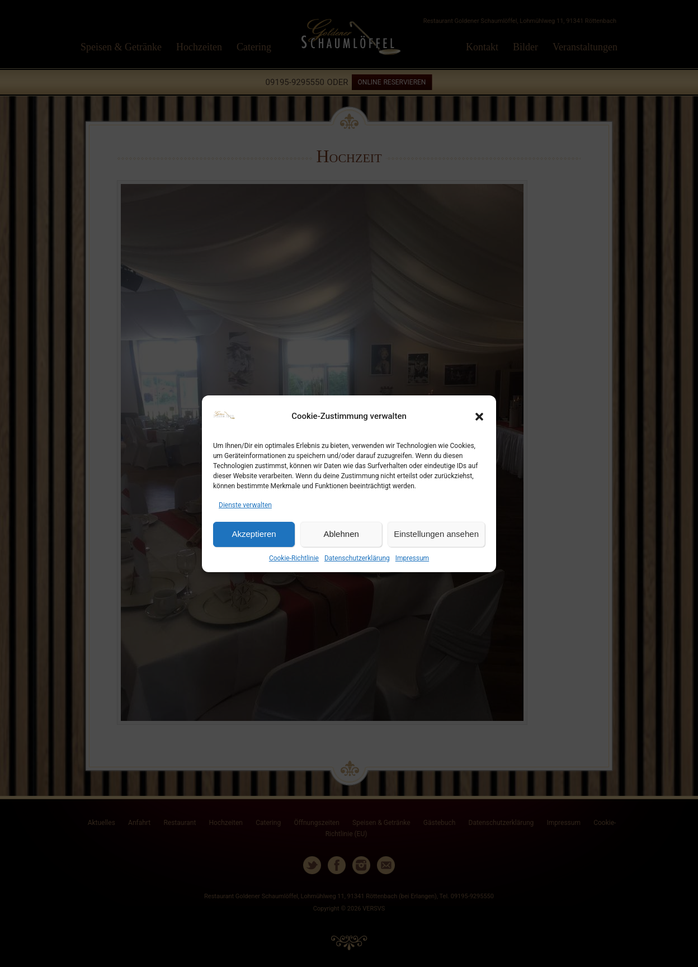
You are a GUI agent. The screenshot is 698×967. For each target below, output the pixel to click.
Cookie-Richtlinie (294, 558)
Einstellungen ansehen (436, 534)
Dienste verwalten (245, 505)
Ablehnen (341, 534)
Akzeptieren (254, 534)
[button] (479, 416)
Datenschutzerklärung (357, 558)
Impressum (412, 558)
